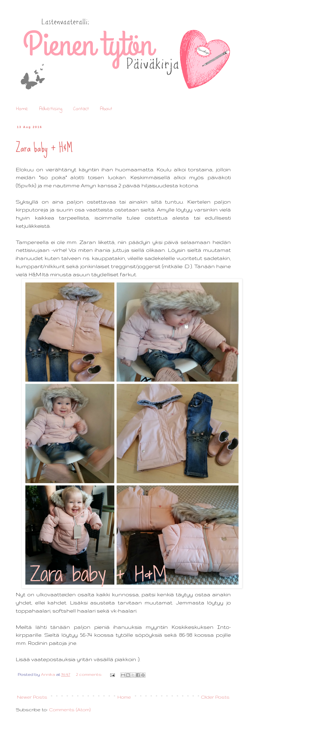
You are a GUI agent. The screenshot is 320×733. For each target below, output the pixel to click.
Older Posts (215, 696)
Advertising (50, 109)
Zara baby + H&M (44, 147)
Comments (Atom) (70, 709)
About (106, 109)
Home (22, 109)
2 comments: (89, 674)
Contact (81, 109)
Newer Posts (32, 696)
